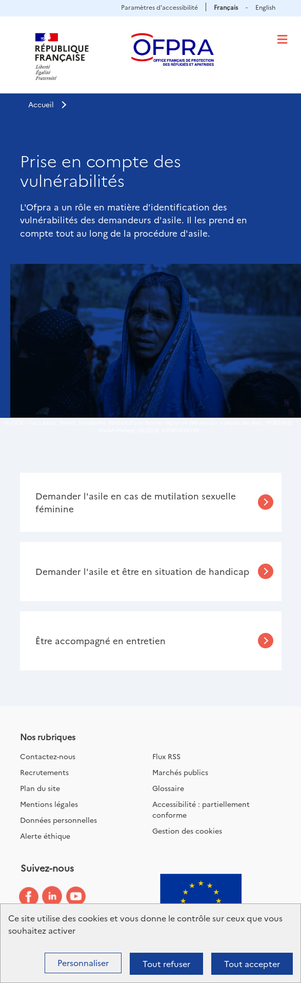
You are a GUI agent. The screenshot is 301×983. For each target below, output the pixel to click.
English (265, 7)
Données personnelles (58, 820)
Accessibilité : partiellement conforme (201, 809)
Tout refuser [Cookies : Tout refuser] (166, 963)
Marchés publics (180, 772)
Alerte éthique (45, 836)
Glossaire (168, 788)
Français (226, 7)
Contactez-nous (47, 756)
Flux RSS (166, 756)
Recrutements (44, 772)
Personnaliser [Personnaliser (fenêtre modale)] (83, 962)
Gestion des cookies (187, 830)
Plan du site (40, 788)
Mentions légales (49, 804)
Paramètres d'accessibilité (159, 7)
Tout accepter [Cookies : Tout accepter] (252, 963)
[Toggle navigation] (282, 39)
